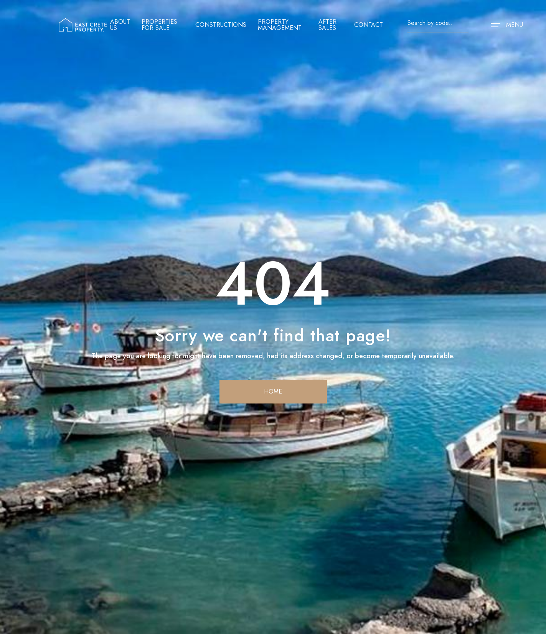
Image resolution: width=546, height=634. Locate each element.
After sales (327, 25)
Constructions (220, 25)
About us (120, 25)
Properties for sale (159, 25)
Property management (280, 25)
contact (368, 25)
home (273, 391)
